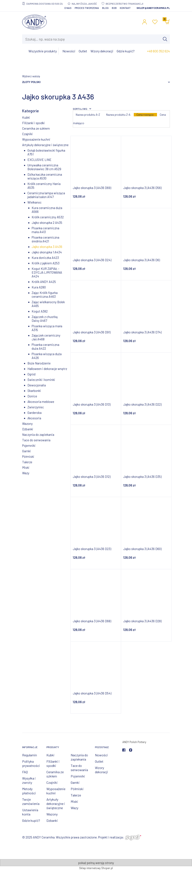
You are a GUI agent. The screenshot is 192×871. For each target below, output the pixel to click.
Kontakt (125, 7)
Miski (25, 467)
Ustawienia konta (30, 812)
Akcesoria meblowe (40, 402)
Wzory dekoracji (101, 770)
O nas (68, 7)
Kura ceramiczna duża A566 (47, 209)
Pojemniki (28, 445)
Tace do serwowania (36, 440)
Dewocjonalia (36, 385)
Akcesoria (34, 418)
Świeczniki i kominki (41, 380)
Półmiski (28, 456)
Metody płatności (29, 791)
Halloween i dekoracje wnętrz (47, 369)
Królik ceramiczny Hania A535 (44, 185)
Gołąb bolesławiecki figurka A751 (46, 152)
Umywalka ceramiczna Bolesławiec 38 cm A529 (44, 167)
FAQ (25, 772)
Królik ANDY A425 (44, 282)
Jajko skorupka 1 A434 (47, 252)
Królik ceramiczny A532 (48, 217)
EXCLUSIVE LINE (39, 160)
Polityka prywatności (31, 763)
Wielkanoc (34, 202)
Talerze (27, 462)
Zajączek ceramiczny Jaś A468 (46, 337)
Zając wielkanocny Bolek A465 (48, 304)
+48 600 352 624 (158, 51)
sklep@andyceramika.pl (153, 7)
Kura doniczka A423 (45, 258)
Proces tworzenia (87, 7)
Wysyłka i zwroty (29, 780)
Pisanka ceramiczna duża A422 (45, 346)
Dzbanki (27, 429)
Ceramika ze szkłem (36, 128)
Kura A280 (39, 287)
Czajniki (27, 134)
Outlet (99, 761)
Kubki (26, 117)
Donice (32, 396)
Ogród (31, 374)
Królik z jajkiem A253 (45, 263)
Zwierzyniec (35, 407)
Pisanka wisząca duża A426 (47, 356)
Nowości (101, 755)
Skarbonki (34, 391)
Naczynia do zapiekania (38, 434)
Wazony (27, 423)
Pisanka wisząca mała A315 (47, 328)
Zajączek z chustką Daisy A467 (45, 318)
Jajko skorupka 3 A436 (47, 247)
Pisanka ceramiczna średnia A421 (45, 239)
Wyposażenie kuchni (36, 139)
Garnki (26, 451)
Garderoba (34, 412)
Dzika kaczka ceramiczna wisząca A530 (44, 176)
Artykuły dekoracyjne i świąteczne (45, 145)
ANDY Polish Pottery (134, 742)
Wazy (25, 473)
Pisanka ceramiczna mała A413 (45, 230)
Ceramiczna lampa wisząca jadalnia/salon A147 (46, 195)
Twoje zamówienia (30, 801)
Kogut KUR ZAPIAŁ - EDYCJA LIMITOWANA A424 (47, 272)
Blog (105, 7)
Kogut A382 (40, 311)
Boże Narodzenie (39, 363)
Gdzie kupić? (31, 820)
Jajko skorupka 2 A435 (47, 222)
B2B (114, 7)
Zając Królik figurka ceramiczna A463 (45, 294)
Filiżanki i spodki (33, 123)
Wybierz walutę (31, 76)
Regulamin (29, 755)
